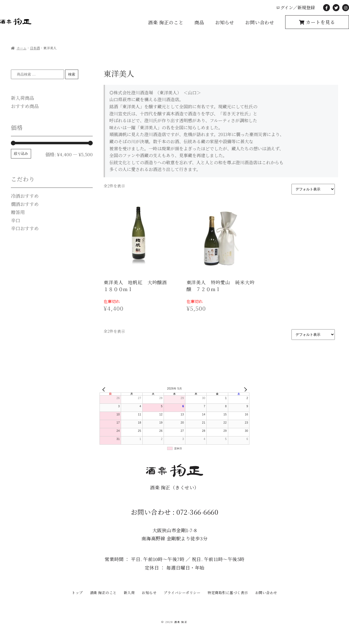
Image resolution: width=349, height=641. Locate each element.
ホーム (21, 48)
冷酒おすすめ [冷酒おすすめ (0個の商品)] (25, 195)
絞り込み (21, 153)
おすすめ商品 (25, 106)
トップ (77, 592)
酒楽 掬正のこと (165, 22)
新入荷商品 (22, 97)
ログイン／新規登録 (295, 7)
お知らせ (224, 22)
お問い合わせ (259, 22)
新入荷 (129, 592)
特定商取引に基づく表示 (227, 592)
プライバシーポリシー (182, 592)
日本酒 (35, 48)
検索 (71, 74)
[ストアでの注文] (313, 189)
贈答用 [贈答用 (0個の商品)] (18, 212)
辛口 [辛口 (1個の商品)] (15, 220)
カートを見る (320, 22)
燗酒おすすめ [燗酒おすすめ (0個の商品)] (25, 204)
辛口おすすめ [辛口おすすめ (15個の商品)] (25, 228)
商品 (199, 22)
